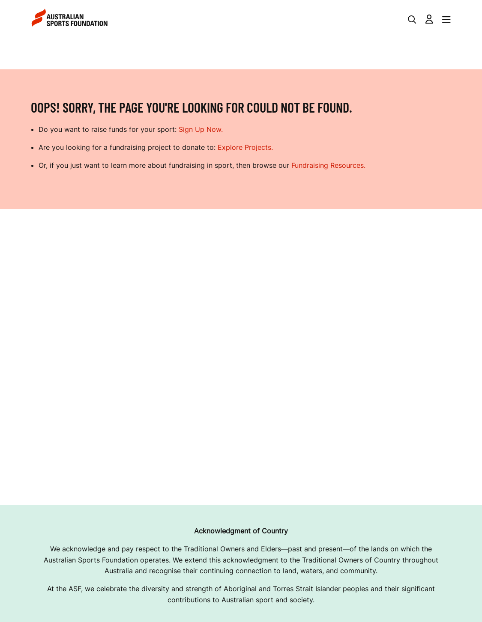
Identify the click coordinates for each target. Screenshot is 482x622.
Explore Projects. (245, 147)
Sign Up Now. (201, 129)
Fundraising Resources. (328, 165)
